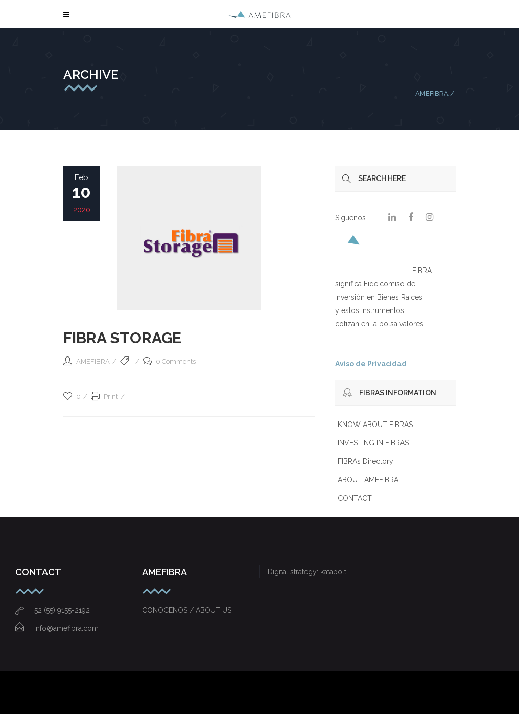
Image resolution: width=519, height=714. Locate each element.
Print (104, 396)
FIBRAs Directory (365, 461)
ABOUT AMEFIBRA (368, 480)
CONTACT (355, 498)
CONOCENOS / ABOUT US (186, 610)
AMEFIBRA (432, 93)
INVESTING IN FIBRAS (373, 443)
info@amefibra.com (57, 628)
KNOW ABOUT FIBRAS (375, 424)
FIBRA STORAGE (122, 338)
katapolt (333, 572)
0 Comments (169, 361)
